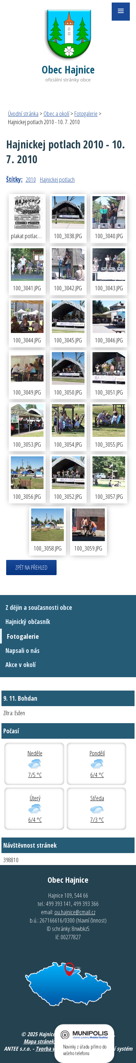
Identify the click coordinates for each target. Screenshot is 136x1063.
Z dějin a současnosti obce (38, 607)
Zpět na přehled (31, 567)
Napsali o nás (22, 650)
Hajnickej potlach (57, 179)
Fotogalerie (86, 113)
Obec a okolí (56, 113)
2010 (31, 179)
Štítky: (14, 179)
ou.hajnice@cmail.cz (74, 912)
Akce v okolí (20, 665)
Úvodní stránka (23, 113)
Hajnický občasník (27, 621)
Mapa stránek (39, 1041)
